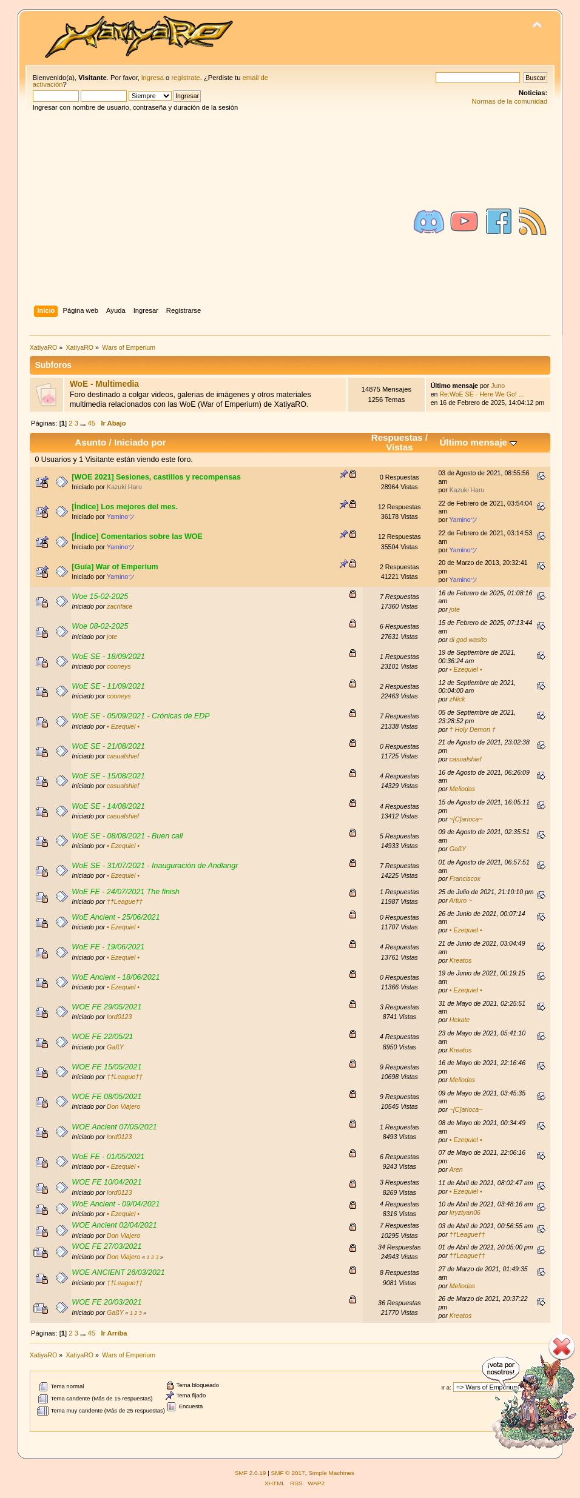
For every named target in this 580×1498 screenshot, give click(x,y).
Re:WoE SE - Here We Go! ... (481, 394)
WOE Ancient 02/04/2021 (114, 1225)
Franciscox (465, 878)
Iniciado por (140, 442)
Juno (498, 385)
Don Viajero (123, 1106)
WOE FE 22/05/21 (102, 1036)
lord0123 (119, 1016)
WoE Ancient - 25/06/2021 (116, 917)
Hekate (460, 1019)
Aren (455, 1169)
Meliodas (462, 788)
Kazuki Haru (124, 486)
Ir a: (446, 1387)
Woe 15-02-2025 (100, 596)
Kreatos (461, 960)
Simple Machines (331, 1473)
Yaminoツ (121, 516)
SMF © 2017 (288, 1473)
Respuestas (397, 437)
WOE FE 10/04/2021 (106, 1182)
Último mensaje (478, 442)
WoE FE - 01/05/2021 (108, 1156)
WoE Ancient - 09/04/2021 (116, 1204)
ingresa (152, 77)
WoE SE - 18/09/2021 (108, 656)
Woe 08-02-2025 (100, 626)
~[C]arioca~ (466, 819)
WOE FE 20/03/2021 (106, 1302)
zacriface (119, 606)
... (83, 423)
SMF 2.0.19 (250, 1473)
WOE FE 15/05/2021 (106, 1067)
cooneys (118, 666)
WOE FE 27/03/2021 (106, 1246)
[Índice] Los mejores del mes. (125, 507)
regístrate (185, 77)
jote (455, 609)
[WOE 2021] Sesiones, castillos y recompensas (156, 477)
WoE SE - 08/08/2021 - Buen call (127, 836)
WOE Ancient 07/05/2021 (114, 1127)
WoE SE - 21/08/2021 (108, 746)
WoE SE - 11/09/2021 (108, 686)
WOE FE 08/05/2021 (106, 1096)
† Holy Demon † (473, 729)
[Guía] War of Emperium (115, 567)
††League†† (125, 901)
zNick (457, 699)
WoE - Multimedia (104, 384)
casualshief (123, 756)
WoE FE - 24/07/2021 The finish (125, 892)
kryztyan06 (465, 1212)
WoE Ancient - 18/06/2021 (116, 977)
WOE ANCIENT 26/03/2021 (118, 1272)
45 (91, 423)
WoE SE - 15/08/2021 (108, 776)
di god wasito (468, 639)
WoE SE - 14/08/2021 (108, 806)
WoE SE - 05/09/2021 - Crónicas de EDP (140, 716)
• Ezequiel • (466, 669)
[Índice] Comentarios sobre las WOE (137, 536)
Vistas (399, 447)
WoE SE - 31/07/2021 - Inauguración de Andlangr (155, 865)
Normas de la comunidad (510, 101)
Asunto (90, 442)
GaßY (458, 848)
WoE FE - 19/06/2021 (108, 947)
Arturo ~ (460, 900)
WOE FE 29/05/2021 (106, 1007)
